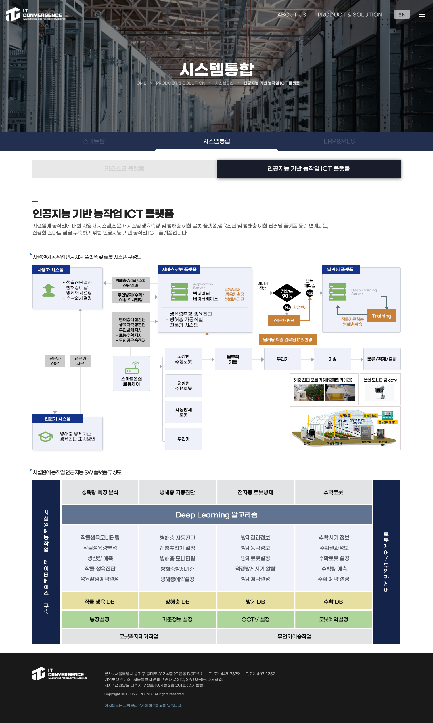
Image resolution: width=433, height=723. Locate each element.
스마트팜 (94, 141)
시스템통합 (216, 141)
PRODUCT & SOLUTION (350, 15)
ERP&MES (339, 141)
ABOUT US (291, 15)
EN (401, 15)
